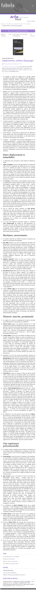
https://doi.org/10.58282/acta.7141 (12, 64)
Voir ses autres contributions (9, 572)
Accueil (3, 24)
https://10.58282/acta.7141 (18, 585)
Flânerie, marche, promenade (18, 316)
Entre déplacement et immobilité (14, 156)
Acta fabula (9, 24)
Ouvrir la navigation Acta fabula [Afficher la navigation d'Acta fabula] (18, 31)
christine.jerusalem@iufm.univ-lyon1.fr (16, 574)
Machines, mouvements (15, 235)
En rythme (27, 24)
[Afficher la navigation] (33, 5)
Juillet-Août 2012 (18, 24)
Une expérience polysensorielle (11, 444)
